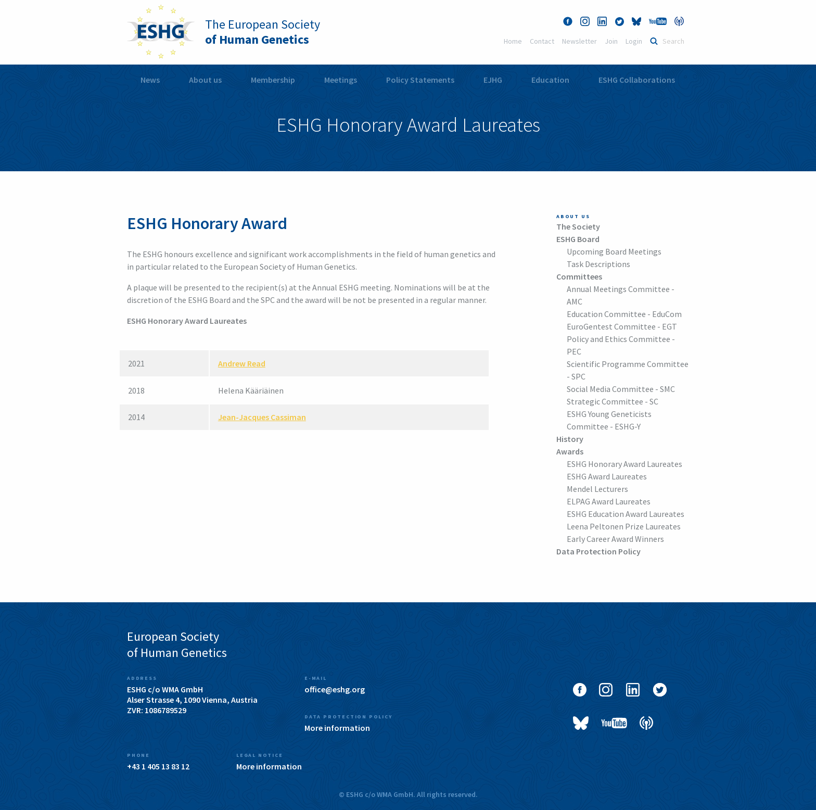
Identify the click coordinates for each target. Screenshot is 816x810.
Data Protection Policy (598, 551)
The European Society (262, 31)
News (150, 79)
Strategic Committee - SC (612, 401)
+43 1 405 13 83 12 (158, 766)
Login (634, 41)
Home (513, 41)
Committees (579, 276)
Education (550, 79)
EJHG (492, 79)
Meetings (340, 79)
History (569, 439)
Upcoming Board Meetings (614, 251)
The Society (578, 226)
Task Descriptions (598, 264)
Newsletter (579, 41)
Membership (273, 79)
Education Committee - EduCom (624, 314)
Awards (569, 451)
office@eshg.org (334, 689)
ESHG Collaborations (636, 79)
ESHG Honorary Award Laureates (624, 464)
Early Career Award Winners (615, 539)
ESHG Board (578, 239)
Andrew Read (241, 363)
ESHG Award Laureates (607, 476)
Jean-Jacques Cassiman (262, 417)
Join (611, 41)
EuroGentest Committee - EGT (622, 326)
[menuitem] (150, 80)
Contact (542, 41)
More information (337, 728)
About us (205, 79)
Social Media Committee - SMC (621, 389)
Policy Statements (420, 79)
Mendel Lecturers (597, 489)
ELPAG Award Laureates (609, 501)
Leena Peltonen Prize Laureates (624, 526)
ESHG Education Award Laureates (625, 514)
